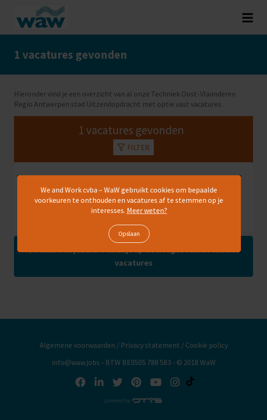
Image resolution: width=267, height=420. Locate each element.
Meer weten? (147, 210)
